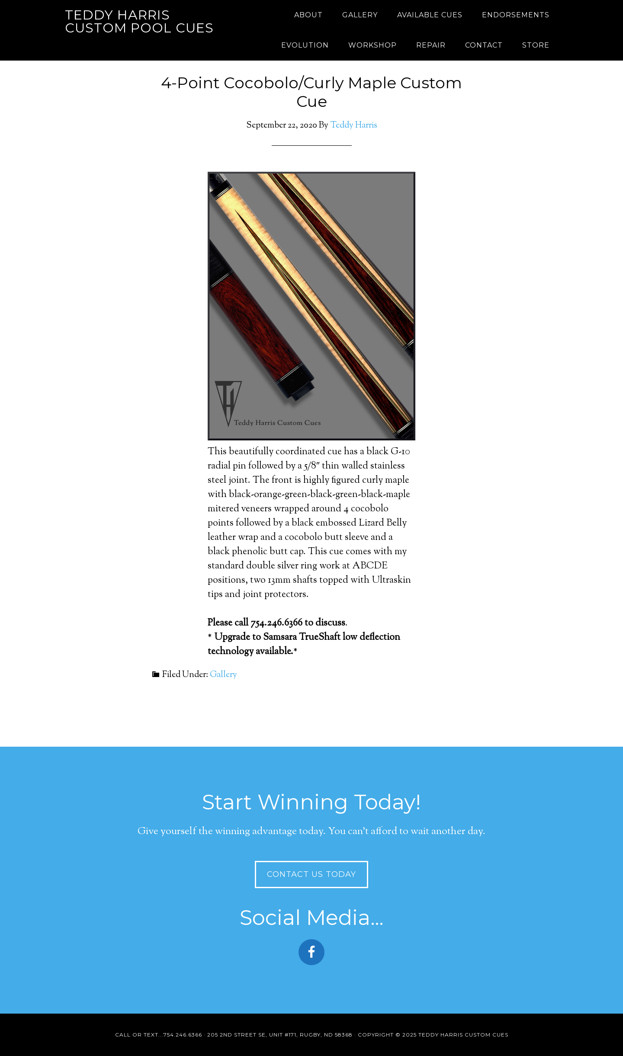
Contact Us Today (311, 874)
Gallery (223, 675)
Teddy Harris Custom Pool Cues (139, 21)
